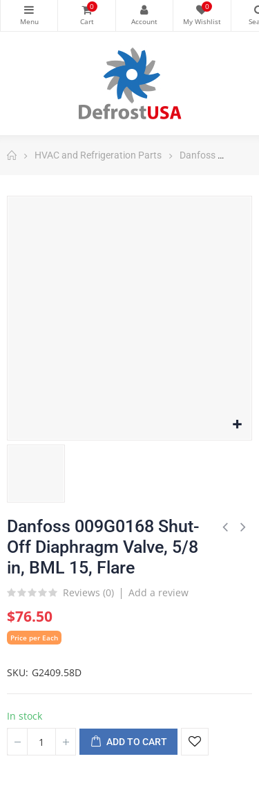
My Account (144, 9)
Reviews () (88, 593)
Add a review (158, 592)
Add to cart (128, 742)
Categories (29, 9)
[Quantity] (41, 741)
